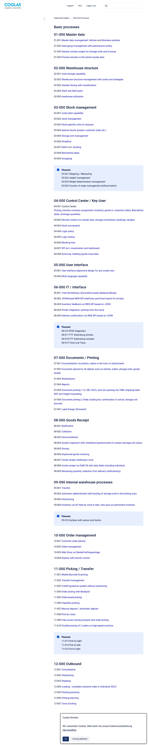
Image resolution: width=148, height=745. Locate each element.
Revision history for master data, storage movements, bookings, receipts (98, 219)
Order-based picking (72, 597)
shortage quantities (70, 214)
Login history (68, 237)
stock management (71, 118)
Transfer (66, 488)
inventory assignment (82, 210)
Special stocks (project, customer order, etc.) (84, 130)
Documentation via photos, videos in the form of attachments (93, 363)
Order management (71, 546)
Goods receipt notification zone (77, 460)
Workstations (68, 378)
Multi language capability (74, 276)
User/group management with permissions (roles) (87, 46)
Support (70, 6)
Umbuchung (68, 499)
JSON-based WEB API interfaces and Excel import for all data (93, 298)
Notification (67, 426)
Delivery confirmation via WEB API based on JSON (87, 315)
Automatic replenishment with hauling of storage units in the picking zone (99, 493)
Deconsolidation (70, 437)
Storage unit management (75, 135)
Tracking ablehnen (79, 739)
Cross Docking (69, 703)
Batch (64, 147)
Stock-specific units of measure (78, 124)
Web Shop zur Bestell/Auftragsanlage (81, 552)
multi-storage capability (74, 73)
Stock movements (71, 225)
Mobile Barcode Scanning (75, 574)
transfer (66, 210)
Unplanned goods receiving (75, 454)
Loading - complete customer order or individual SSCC (89, 686)
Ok (66, 739)
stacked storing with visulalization (79, 85)
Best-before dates (70, 153)
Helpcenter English (61, 18)
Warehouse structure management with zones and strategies (92, 79)
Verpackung (68, 675)
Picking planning (70, 698)
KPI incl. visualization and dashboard (80, 248)
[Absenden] (106, 5)
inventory (98, 210)
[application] (147, 744)
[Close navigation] (44, 18)
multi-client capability (72, 113)
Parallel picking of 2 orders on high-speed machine (87, 625)
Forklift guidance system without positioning (84, 586)
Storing (65, 448)
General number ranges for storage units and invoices (89, 51)
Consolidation (69, 669)
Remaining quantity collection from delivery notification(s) (91, 471)
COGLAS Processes (81, 18)
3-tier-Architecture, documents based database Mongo (89, 293)
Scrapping (67, 158)
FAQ (80, 6)
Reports (65, 384)
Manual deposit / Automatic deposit (80, 608)
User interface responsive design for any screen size (88, 270)
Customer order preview (74, 541)
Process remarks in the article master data (83, 57)
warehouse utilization (72, 96)
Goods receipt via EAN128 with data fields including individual (93, 465)
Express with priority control (76, 558)
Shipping (66, 680)
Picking (57, 210)
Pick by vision (69, 614)
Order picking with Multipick (76, 591)
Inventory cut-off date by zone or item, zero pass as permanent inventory (98, 505)
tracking (77, 147)
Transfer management (73, 580)
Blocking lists (68, 242)
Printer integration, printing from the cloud (83, 310)
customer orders (122, 210)
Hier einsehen (69, 730)
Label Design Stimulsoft (74, 409)
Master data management (75, 40)
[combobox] (123, 6)
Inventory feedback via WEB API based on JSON (86, 304)
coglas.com (91, 6)
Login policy (68, 231)
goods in (108, 210)
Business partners (111, 40)
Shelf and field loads (72, 91)
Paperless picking (70, 603)
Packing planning (70, 692)
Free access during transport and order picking (85, 620)
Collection (67, 431)
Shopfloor (67, 141)
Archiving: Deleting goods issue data (80, 254)
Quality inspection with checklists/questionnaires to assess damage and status (102, 442)
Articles (93, 40)
